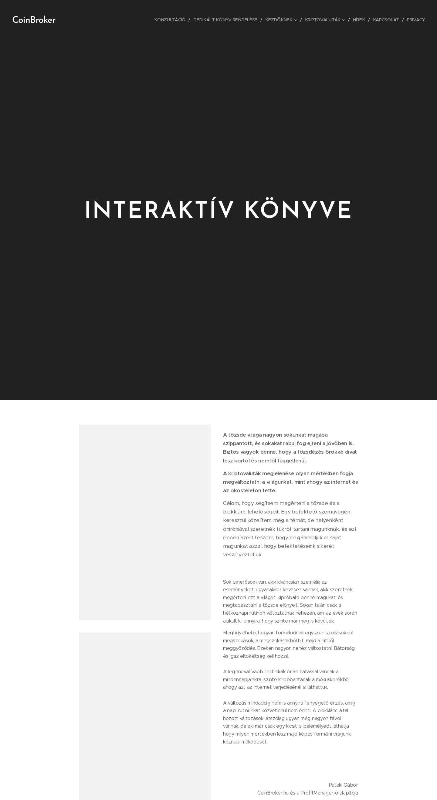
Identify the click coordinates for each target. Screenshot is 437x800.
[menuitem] (173, 19)
